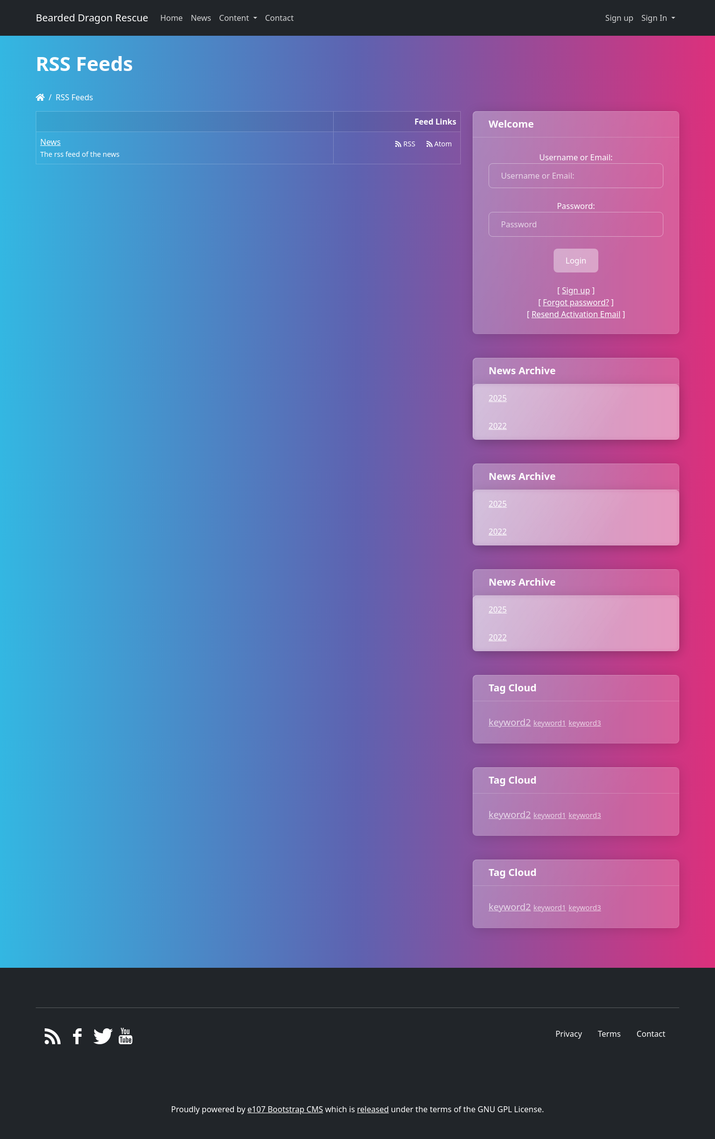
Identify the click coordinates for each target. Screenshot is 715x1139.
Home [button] (171, 17)
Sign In (655, 17)
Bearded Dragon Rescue (92, 17)
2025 (498, 398)
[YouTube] (126, 1038)
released (373, 1109)
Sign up (619, 17)
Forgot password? (576, 302)
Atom (439, 143)
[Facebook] (77, 1038)
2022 (498, 425)
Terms (609, 1033)
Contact (651, 1033)
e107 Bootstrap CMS (285, 1109)
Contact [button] (279, 17)
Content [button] (235, 17)
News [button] (201, 17)
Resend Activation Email (575, 314)
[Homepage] (40, 97)
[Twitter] (101, 1038)
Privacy (569, 1033)
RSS (405, 143)
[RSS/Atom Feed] (53, 1038)
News (50, 141)
